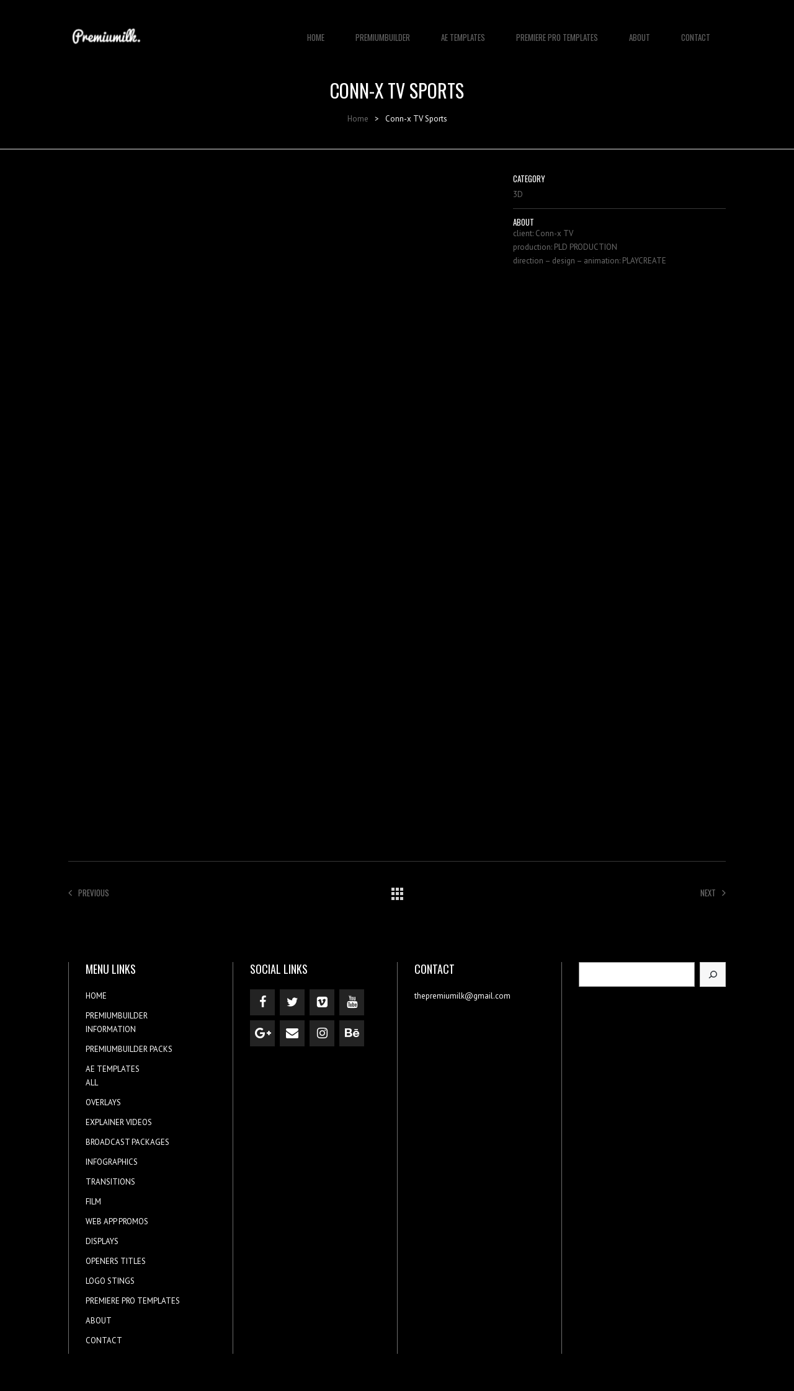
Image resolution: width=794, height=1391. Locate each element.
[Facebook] (262, 1002)
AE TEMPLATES (463, 31)
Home (357, 118)
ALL (92, 1082)
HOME (316, 31)
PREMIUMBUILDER (383, 31)
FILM (93, 1201)
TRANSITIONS (110, 1182)
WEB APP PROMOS (117, 1221)
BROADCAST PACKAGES (127, 1142)
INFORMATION (111, 1029)
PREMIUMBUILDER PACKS (129, 1049)
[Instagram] (322, 1033)
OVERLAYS (103, 1102)
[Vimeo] (322, 1002)
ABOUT (639, 31)
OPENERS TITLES (116, 1261)
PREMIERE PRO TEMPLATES (557, 31)
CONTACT (696, 31)
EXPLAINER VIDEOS (119, 1122)
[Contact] (292, 1033)
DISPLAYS (102, 1241)
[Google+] (262, 1033)
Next (713, 892)
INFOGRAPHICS (112, 1162)
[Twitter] (292, 1002)
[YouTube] (351, 1002)
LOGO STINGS (110, 1281)
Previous (88, 892)
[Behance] (351, 1033)
